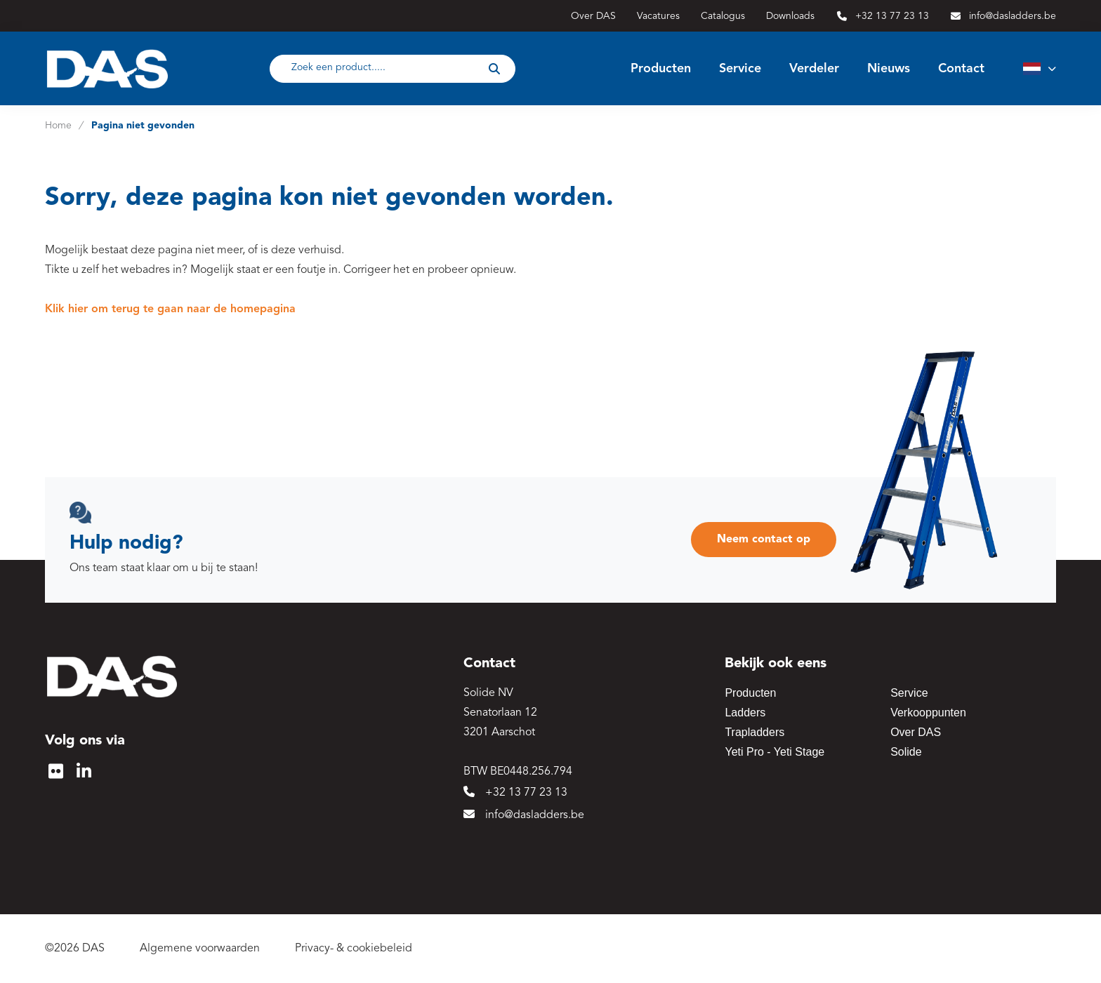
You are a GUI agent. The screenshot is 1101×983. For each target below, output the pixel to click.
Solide (905, 752)
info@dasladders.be (523, 814)
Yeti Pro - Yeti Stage (774, 752)
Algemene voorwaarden (200, 948)
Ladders (745, 712)
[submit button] (494, 69)
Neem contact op (763, 539)
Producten (750, 693)
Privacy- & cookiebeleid (353, 948)
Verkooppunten (928, 712)
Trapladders (754, 732)
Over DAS (915, 732)
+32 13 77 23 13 (515, 792)
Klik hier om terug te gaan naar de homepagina (170, 309)
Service (909, 693)
